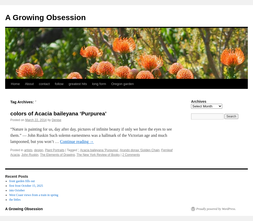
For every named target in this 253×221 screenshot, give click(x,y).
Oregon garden (122, 84)
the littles (15, 199)
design (38, 150)
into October (17, 190)
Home (15, 84)
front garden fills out (22, 181)
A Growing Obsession (45, 17)
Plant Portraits (54, 150)
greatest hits (78, 84)
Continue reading (77, 141)
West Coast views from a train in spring (33, 195)
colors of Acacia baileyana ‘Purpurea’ (58, 113)
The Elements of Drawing (57, 155)
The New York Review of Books (98, 155)
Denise (56, 120)
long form (99, 84)
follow (59, 84)
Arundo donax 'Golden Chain (140, 150)
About (29, 84)
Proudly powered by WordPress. (216, 209)
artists (28, 150)
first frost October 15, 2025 (26, 186)
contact (44, 84)
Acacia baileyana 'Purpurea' (99, 150)
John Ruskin (29, 155)
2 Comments (131, 155)
